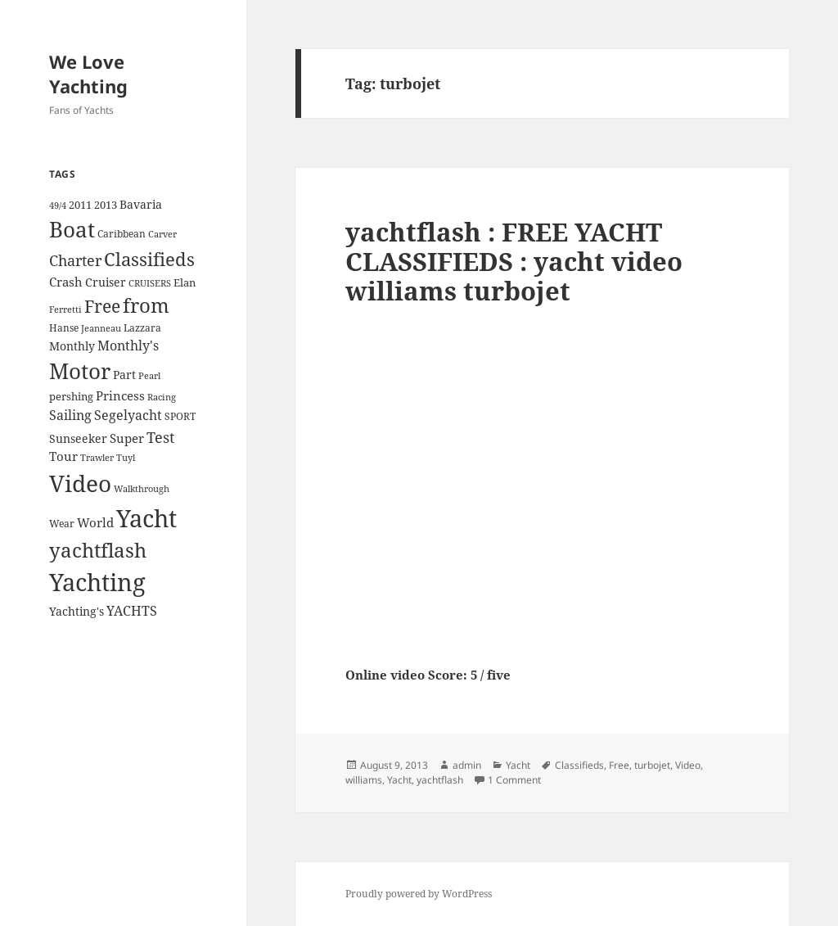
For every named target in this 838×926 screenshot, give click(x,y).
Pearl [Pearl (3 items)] (149, 376)
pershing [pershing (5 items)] (71, 396)
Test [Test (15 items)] (160, 437)
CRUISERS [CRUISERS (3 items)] (149, 283)
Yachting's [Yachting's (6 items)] (76, 611)
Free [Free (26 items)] (102, 306)
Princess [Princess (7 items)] (120, 395)
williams (363, 780)
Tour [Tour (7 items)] (63, 456)
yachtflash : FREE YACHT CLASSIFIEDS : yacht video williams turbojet (514, 261)
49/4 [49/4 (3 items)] (57, 205)
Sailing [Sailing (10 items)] (70, 415)
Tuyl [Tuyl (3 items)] (125, 457)
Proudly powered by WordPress (418, 894)
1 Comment (514, 780)
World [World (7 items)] (95, 522)
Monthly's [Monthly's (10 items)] (128, 346)
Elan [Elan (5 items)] (184, 282)
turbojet (652, 765)
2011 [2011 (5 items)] (80, 204)
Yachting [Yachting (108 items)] (97, 582)
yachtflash (440, 780)
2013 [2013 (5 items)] (105, 204)
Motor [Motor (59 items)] (79, 371)
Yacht (518, 765)
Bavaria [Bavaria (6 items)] (140, 204)
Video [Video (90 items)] (80, 483)
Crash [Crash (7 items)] (66, 281)
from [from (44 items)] (146, 304)
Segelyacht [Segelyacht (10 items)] (128, 415)
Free (619, 765)
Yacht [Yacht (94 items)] (146, 518)
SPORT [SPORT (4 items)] (180, 416)
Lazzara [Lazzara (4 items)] (142, 328)
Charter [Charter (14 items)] (75, 260)
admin (467, 765)
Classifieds (579, 765)
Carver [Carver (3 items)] (162, 234)
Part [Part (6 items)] (124, 374)
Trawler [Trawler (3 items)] (97, 457)
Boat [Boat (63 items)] (72, 229)
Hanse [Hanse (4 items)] (64, 328)
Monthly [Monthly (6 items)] (72, 346)
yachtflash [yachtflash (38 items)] (97, 550)
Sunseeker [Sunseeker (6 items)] (78, 438)
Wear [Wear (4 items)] (61, 524)
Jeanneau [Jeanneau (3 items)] (101, 328)
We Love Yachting (88, 73)
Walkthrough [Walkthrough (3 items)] (141, 489)
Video (688, 765)
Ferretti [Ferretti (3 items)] (65, 309)
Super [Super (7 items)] (127, 438)
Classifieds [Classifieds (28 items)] (149, 259)
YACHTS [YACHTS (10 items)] (131, 611)
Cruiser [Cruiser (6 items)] (105, 282)
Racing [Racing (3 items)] (161, 397)
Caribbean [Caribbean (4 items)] (121, 234)
